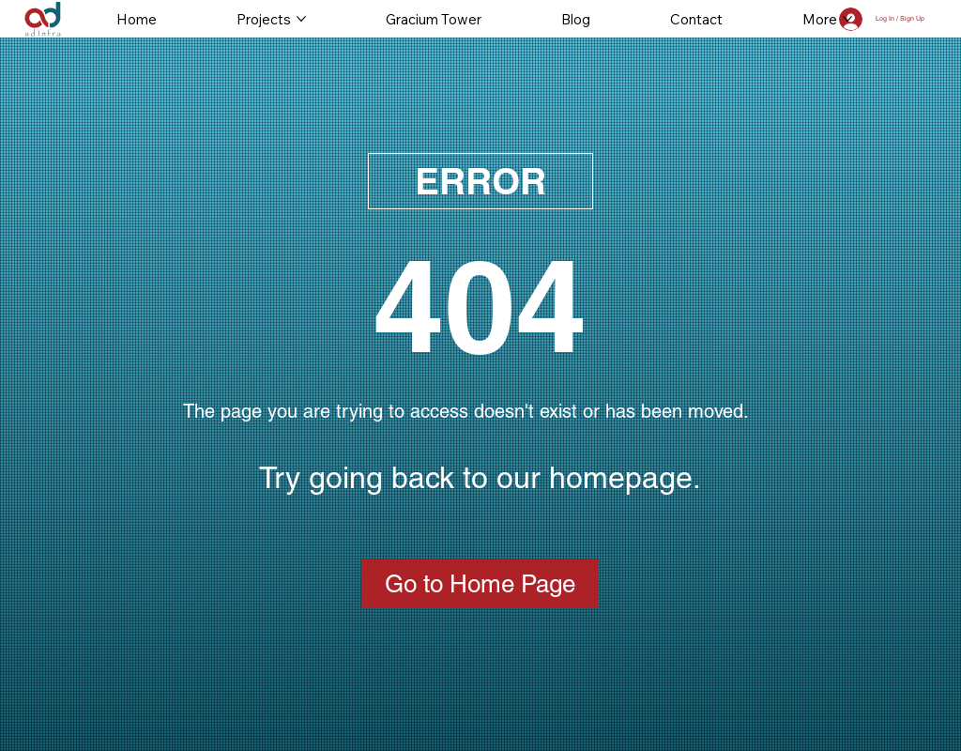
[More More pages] (847, 18)
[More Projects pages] (301, 18)
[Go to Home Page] (480, 583)
